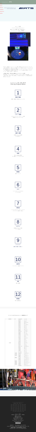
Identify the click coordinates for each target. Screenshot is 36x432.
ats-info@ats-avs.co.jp (18, 421)
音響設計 (19, 414)
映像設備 (12, 414)
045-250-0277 (21, 420)
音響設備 (16, 414)
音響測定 (23, 414)
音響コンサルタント (18, 415)
